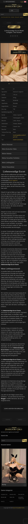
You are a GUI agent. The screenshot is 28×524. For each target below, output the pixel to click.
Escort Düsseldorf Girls (18, 508)
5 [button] (17, 83)
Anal (2, 501)
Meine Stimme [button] (6, 153)
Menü (15, 11)
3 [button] (13, 83)
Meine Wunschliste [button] (8, 167)
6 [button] (19, 83)
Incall (11, 501)
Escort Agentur (13, 180)
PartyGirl (3, 494)
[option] (14, 62)
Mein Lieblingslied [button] (8, 162)
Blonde (2, 497)
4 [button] (15, 83)
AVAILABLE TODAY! (20, 498)
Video (11, 497)
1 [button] (9, 83)
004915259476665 (18, 140)
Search (25, 14)
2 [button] (11, 83)
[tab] (14, 144)
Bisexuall (20, 494)
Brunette (12, 494)
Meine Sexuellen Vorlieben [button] (10, 158)
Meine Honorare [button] (7, 144)
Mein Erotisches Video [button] (9, 149)
